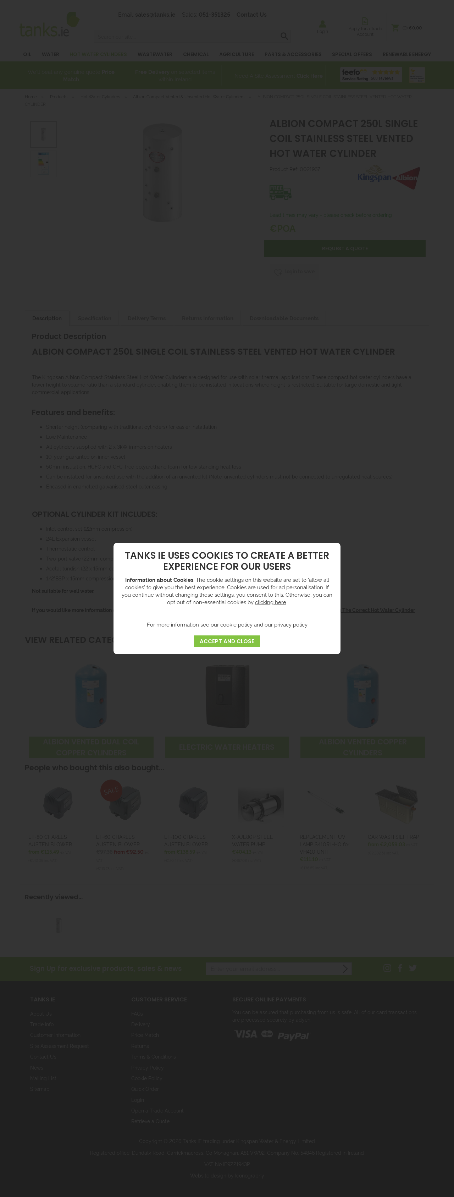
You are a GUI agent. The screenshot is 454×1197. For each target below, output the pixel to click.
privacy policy (291, 624)
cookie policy (236, 624)
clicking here (270, 602)
